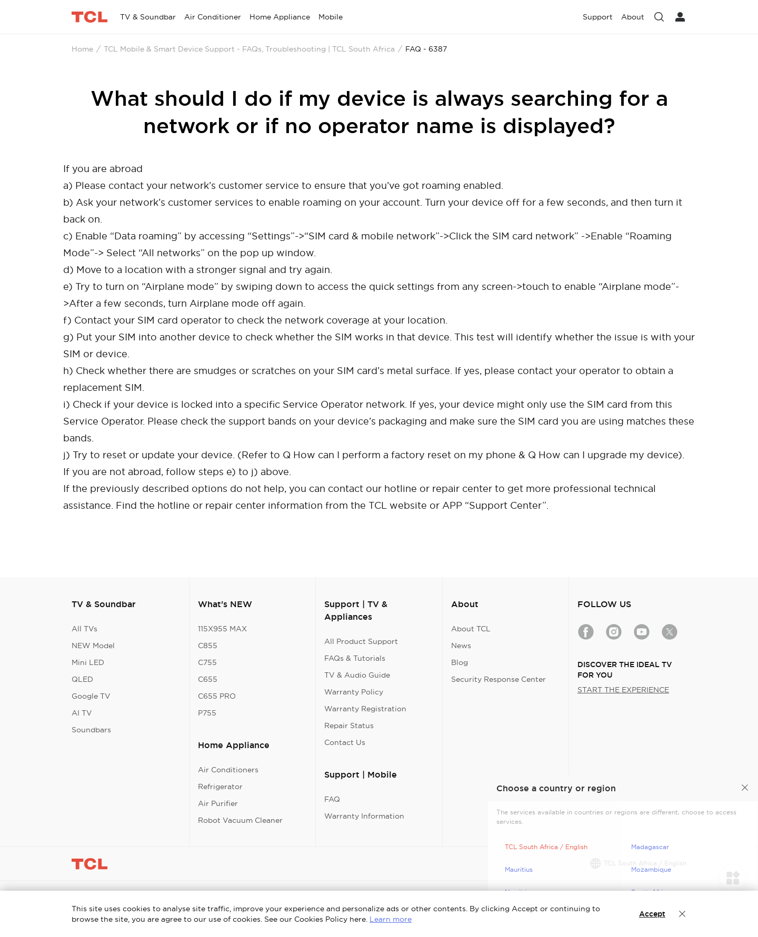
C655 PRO (217, 696)
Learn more (391, 919)
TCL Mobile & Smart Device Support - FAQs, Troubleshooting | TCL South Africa (249, 49)
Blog (459, 662)
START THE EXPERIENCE (623, 689)
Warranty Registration (365, 708)
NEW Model (93, 645)
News (461, 645)
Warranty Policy (353, 692)
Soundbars (91, 729)
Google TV (91, 696)
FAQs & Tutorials (354, 658)
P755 (207, 713)
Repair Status (349, 725)
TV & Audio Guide (357, 675)
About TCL (471, 628)
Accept (652, 914)
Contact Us (344, 742)
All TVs (84, 628)
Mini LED (88, 662)
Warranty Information (364, 816)
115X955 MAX (222, 628)
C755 (207, 662)
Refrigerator (220, 786)
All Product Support (361, 641)
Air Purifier (218, 803)
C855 (207, 645)
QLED (82, 679)
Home (82, 49)
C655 (207, 679)
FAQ (332, 799)
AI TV (82, 713)
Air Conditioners (228, 769)
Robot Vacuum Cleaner (240, 820)
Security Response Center (498, 679)
